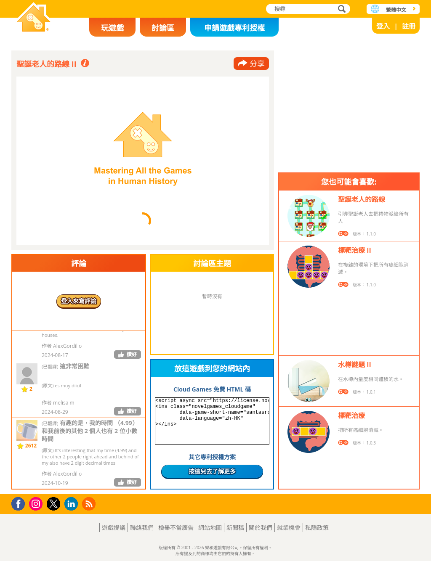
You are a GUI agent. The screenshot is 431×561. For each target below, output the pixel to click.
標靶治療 (351, 415)
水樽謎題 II (354, 364)
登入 (383, 26)
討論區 (163, 28)
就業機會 (289, 528)
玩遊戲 (112, 28)
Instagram (37, 503)
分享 (257, 63)
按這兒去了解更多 (212, 471)
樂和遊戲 (33, 18)
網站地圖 (210, 528)
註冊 (408, 26)
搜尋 (340, 9)
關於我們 (260, 528)
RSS (89, 503)
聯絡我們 (142, 528)
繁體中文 (396, 9)
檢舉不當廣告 (176, 528)
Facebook (20, 502)
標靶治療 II (354, 250)
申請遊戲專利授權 (234, 28)
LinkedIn (72, 504)
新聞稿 (235, 528)
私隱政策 (317, 528)
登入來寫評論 (78, 301)
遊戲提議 (113, 528)
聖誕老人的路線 (361, 199)
